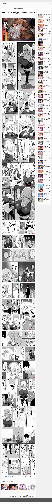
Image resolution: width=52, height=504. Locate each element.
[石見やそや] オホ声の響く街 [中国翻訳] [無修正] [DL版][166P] (46, 166)
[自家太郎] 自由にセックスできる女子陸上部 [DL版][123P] (46, 77)
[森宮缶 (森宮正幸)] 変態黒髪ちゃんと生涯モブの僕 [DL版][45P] (46, 86)
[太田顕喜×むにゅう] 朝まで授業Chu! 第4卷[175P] (46, 124)
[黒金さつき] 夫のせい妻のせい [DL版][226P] (46, 171)
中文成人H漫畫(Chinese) (18, 3)
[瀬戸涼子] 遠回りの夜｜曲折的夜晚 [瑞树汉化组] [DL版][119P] (46, 195)
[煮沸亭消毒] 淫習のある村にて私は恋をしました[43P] (46, 119)
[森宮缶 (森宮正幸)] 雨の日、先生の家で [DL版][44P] (46, 157)
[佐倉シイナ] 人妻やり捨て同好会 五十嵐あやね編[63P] (46, 185)
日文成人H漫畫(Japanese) (28, 3)
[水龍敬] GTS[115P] (46, 151)
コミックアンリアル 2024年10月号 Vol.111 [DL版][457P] (46, 49)
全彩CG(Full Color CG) (37, 3)
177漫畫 (3, 3)
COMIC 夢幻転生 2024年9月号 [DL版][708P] (46, 190)
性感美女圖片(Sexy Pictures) (19, 8)
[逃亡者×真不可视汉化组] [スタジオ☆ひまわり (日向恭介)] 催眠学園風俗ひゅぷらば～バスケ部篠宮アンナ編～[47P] (5, 493)
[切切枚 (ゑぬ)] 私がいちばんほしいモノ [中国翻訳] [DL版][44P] (46, 176)
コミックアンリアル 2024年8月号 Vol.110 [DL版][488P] (46, 16)
